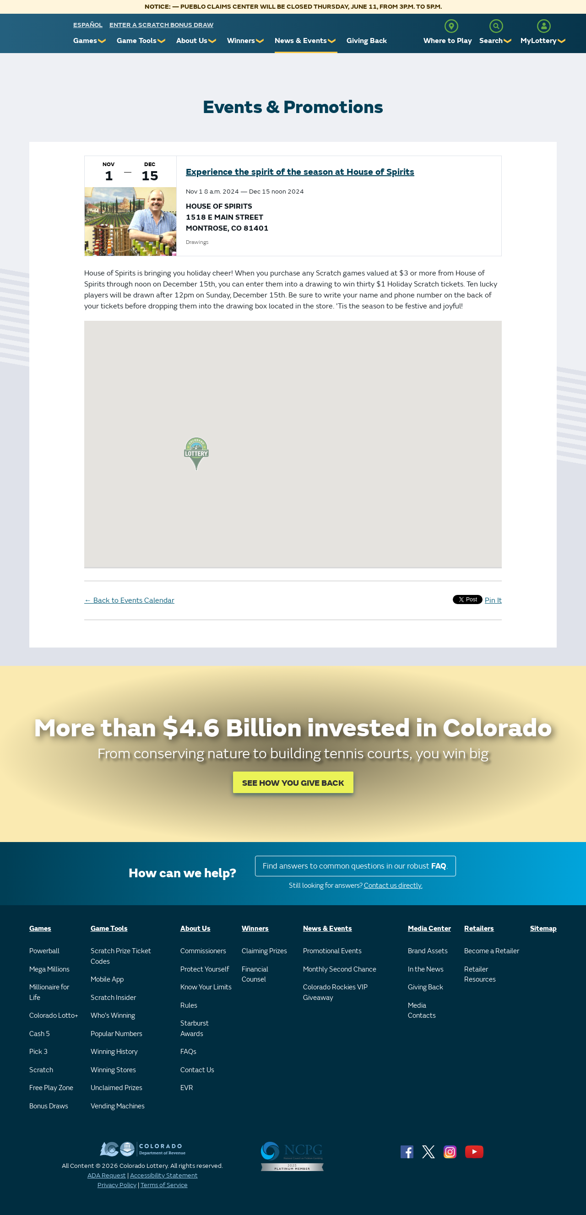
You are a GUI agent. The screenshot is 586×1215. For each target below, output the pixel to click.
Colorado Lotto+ (53, 1015)
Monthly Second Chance (339, 969)
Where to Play (447, 40)
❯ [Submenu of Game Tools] (162, 41)
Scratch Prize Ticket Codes (121, 956)
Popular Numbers (116, 1034)
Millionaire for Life (49, 992)
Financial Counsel (255, 974)
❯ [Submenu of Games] (102, 41)
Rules (188, 1005)
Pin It (493, 600)
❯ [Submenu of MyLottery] (562, 41)
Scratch (41, 1070)
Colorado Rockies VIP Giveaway (335, 992)
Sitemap (543, 928)
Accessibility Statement (164, 1175)
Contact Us (197, 1070)
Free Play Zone (51, 1088)
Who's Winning (113, 1015)
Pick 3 (38, 1052)
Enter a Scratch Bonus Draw (161, 25)
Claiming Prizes (264, 951)
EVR (186, 1088)
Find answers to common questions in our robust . (355, 866)
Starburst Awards (194, 1028)
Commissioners (203, 951)
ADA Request (106, 1175)
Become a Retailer (491, 951)
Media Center (429, 928)
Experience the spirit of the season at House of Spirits (300, 172)
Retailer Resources (480, 974)
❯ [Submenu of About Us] (213, 41)
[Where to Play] (451, 26)
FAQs (188, 1052)
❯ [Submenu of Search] (508, 41)
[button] (196, 454)
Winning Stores (113, 1070)
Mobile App (107, 979)
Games (85, 40)
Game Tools (137, 40)
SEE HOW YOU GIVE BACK (293, 783)
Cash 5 (39, 1034)
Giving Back (367, 40)
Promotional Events (332, 951)
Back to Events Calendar (129, 600)
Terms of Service (164, 1185)
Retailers (479, 928)
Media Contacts (422, 1011)
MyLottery (539, 40)
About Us (191, 40)
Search (491, 40)
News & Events (301, 40)
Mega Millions (49, 969)
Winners (241, 40)
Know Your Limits (206, 987)
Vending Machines (118, 1106)
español (88, 25)
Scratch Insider (113, 998)
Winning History (114, 1052)
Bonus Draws (48, 1106)
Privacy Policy (117, 1185)
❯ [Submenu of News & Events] (332, 41)
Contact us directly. (393, 885)
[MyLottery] (544, 26)
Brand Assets (428, 951)
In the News (426, 969)
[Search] (496, 26)
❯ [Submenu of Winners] (260, 41)
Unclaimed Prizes (116, 1088)
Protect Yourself (204, 969)
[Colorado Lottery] (37, 36)
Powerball (44, 951)
